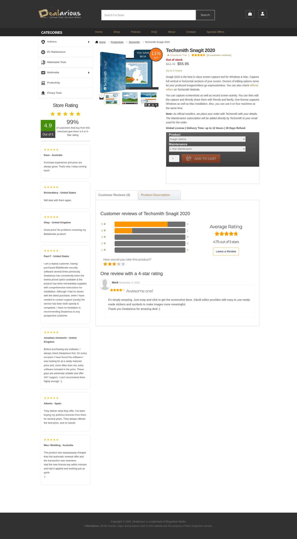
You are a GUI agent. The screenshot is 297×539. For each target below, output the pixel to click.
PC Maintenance (53, 52)
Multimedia (65, 73)
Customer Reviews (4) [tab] (114, 195)
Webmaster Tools (53, 62)
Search (205, 15)
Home (99, 31)
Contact (191, 31)
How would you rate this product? (127, 259)
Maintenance (178, 144)
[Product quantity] (174, 158)
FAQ (154, 31)
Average (114, 264)
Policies (136, 31)
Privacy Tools (51, 93)
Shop (116, 31)
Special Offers (215, 31)
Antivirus (65, 42)
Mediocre (110, 264)
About (171, 31)
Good (119, 264)
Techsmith (134, 42)
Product (174, 134)
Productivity (117, 42)
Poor (105, 264)
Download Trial (177, 55)
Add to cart (201, 158)
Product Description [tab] (155, 195)
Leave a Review (226, 251)
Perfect (123, 264)
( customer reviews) (219, 55)
